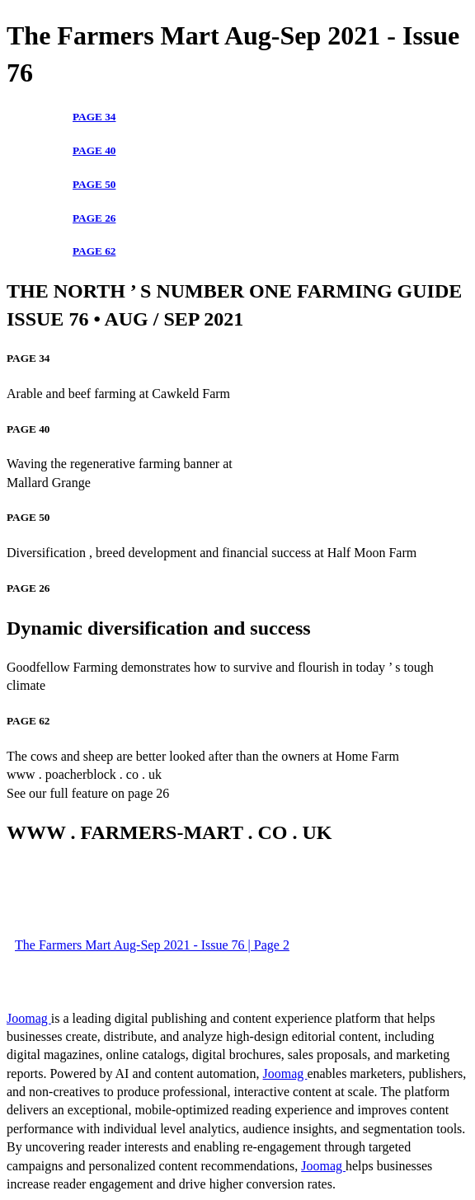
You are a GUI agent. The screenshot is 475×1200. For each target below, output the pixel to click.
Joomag (29, 1018)
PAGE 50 (94, 184)
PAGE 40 (94, 150)
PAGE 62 (94, 251)
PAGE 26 (94, 218)
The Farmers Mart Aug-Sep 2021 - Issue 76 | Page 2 (152, 945)
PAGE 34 (94, 116)
